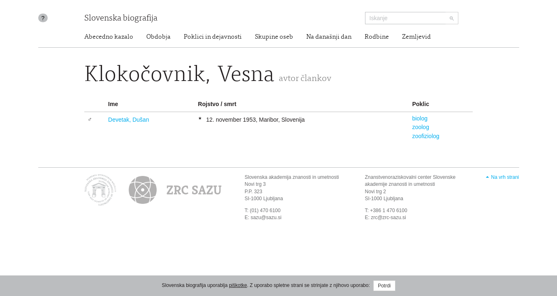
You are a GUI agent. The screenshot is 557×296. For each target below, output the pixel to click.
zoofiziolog (425, 136)
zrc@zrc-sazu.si (388, 217)
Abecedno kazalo (108, 37)
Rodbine (377, 37)
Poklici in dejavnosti (213, 37)
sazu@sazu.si (266, 217)
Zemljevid (416, 37)
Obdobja (158, 37)
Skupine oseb (274, 37)
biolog (420, 118)
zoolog (420, 127)
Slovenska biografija (120, 18)
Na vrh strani (505, 177)
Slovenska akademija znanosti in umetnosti (292, 177)
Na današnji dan (328, 37)
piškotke (238, 285)
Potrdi (384, 286)
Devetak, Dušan (128, 119)
